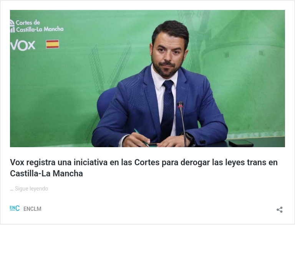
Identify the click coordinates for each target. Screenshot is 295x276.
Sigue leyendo (31, 189)
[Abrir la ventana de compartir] (279, 207)
